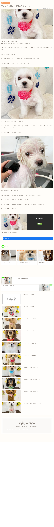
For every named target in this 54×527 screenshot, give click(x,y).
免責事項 (32, 438)
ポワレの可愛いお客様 (5, 2)
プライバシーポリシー (24, 438)
